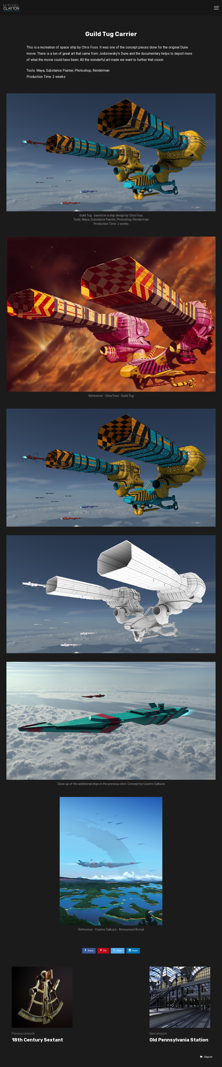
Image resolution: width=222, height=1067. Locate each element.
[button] (206, 1057)
